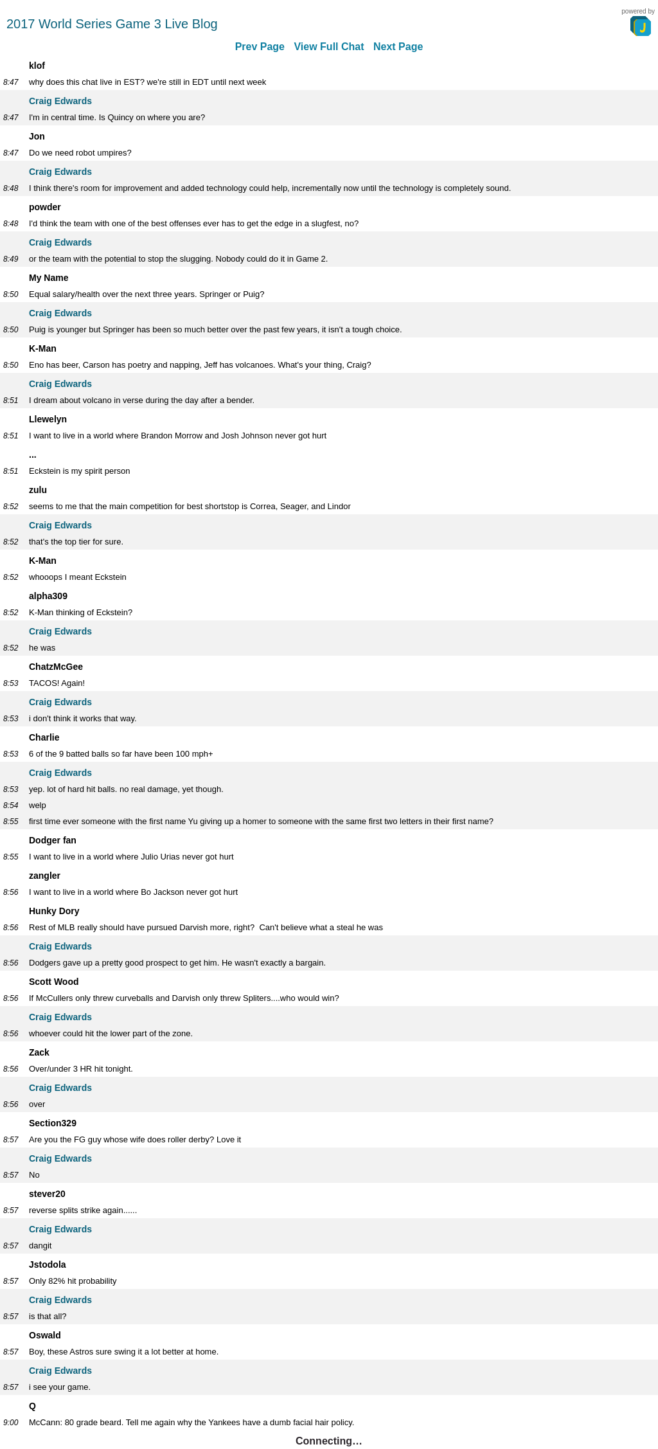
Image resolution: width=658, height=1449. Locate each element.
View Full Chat (329, 46)
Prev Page (260, 46)
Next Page (398, 46)
